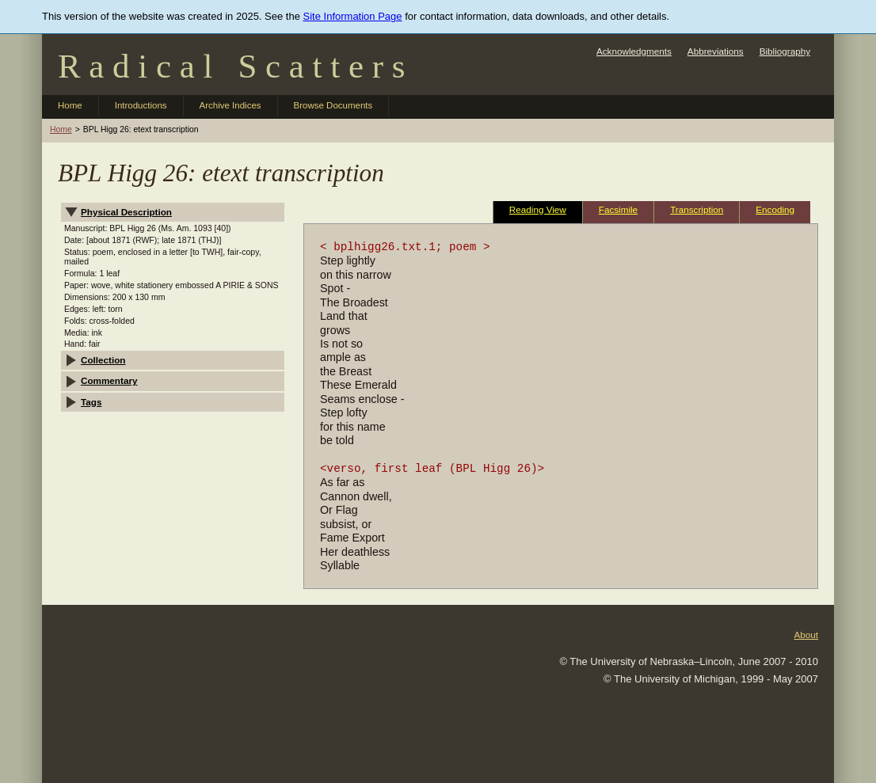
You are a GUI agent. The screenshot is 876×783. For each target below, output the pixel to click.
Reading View (537, 209)
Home (70, 105)
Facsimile (618, 209)
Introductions (141, 105)
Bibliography (785, 51)
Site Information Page (352, 16)
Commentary (109, 380)
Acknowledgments (634, 51)
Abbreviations (715, 51)
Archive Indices (230, 105)
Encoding (775, 209)
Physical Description (126, 212)
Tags (91, 402)
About (806, 634)
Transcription (696, 209)
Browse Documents (333, 105)
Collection (103, 360)
